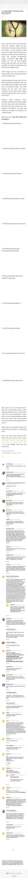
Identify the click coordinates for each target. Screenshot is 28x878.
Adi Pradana (9, 464)
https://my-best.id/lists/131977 (8, 450)
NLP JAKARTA (10, 745)
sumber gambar (14, 37)
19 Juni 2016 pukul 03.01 (11, 577)
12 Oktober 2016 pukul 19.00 (12, 643)
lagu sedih (14, 453)
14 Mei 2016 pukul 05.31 (16, 546)
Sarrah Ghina (9, 674)
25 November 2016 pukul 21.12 (13, 693)
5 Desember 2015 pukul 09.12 (18, 491)
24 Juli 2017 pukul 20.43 (16, 797)
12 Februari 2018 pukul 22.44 (19, 824)
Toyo (7, 720)
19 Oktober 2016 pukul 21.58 (17, 650)
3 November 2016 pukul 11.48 (19, 674)
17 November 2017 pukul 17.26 (13, 811)
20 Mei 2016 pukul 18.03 (15, 564)
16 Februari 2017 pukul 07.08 (17, 738)
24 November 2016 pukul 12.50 (20, 684)
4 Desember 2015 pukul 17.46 (12, 484)
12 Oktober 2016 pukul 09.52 (17, 618)
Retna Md (8, 510)
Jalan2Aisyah (9, 824)
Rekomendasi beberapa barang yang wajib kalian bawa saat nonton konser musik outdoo (14, 442)
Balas (7, 469)
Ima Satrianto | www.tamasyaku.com (15, 482)
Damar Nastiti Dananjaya (12, 576)
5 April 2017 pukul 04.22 (16, 768)
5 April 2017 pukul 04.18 (16, 753)
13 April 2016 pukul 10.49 (15, 519)
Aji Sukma (8, 618)
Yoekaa (8, 519)
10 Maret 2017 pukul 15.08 (19, 745)
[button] (2, 17)
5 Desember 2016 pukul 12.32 (12, 704)
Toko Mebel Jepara (11, 692)
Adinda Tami (9, 833)
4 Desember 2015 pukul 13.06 (19, 472)
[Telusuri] (26, 2)
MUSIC (19, 453)
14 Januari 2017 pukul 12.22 (15, 712)
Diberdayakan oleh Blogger (14, 873)
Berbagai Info (9, 684)
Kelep (7, 712)
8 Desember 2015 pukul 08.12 (18, 500)
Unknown (12, 604)
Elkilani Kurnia (10, 555)
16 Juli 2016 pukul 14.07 (20, 604)
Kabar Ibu (8, 546)
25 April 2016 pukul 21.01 (20, 528)
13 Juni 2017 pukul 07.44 (20, 774)
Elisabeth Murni (10, 528)
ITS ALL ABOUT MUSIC (6, 453)
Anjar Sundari (9, 472)
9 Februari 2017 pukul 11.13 (14, 720)
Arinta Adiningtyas (11, 810)
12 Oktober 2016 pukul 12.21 (12, 630)
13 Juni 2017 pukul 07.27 (16, 787)
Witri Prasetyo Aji (10, 629)
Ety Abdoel (9, 491)
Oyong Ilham (9, 666)
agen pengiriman (10, 703)
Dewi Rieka (9, 500)
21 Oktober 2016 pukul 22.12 (18, 666)
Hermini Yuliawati (10, 642)
